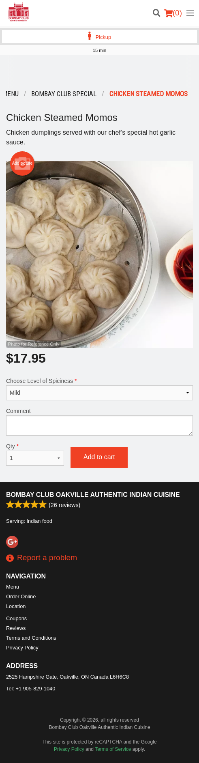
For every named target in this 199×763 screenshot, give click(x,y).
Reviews (16, 628)
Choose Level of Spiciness (99, 389)
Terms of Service (113, 749)
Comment (99, 422)
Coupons (16, 618)
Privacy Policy (22, 648)
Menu (12, 587)
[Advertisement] (99, 71)
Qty (35, 454)
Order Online (21, 596)
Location (16, 606)
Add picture (22, 163)
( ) (173, 13)
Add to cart (99, 457)
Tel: (30, 689)
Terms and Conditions (31, 638)
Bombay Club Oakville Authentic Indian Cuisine (93, 494)
